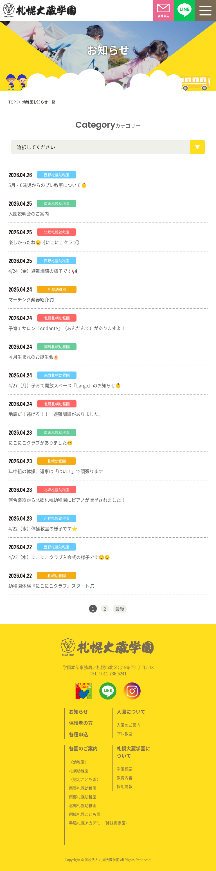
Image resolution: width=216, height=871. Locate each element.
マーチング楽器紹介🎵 (31, 299)
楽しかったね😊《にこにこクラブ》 (45, 242)
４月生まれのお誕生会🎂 (33, 356)
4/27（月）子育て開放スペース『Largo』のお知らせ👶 (64, 385)
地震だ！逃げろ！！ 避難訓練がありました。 (55, 414)
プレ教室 (124, 733)
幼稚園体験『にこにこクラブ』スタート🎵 (51, 585)
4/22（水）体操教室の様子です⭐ (42, 528)
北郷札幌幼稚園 (82, 805)
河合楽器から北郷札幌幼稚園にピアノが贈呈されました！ (66, 499)
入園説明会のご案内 (28, 213)
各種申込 (78, 734)
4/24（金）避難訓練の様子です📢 (42, 270)
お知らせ (78, 711)
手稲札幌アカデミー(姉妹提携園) (98, 823)
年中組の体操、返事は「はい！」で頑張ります (55, 471)
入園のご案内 (128, 725)
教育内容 (124, 777)
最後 (119, 608)
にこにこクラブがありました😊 (40, 442)
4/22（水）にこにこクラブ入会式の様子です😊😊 (59, 557)
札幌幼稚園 (79, 770)
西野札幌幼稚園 (82, 788)
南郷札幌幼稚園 (82, 796)
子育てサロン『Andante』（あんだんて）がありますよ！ (66, 328)
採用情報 (124, 786)
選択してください (36, 146)
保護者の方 (81, 722)
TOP (12, 101)
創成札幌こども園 (84, 814)
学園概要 (124, 769)
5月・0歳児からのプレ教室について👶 (47, 185)
